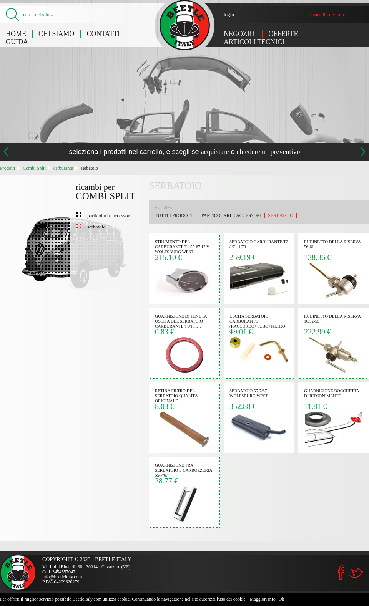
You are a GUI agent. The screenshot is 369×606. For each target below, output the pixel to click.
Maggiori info (263, 599)
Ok (281, 599)
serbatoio (89, 168)
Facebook (341, 572)
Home (16, 34)
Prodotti (7, 168)
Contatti (103, 34)
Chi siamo (56, 34)
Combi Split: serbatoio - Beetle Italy (185, 25)
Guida (17, 42)
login (229, 14)
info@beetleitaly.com (62, 577)
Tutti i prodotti (175, 215)
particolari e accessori (109, 215)
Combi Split (34, 168)
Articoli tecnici (254, 42)
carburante (63, 168)
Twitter (356, 573)
